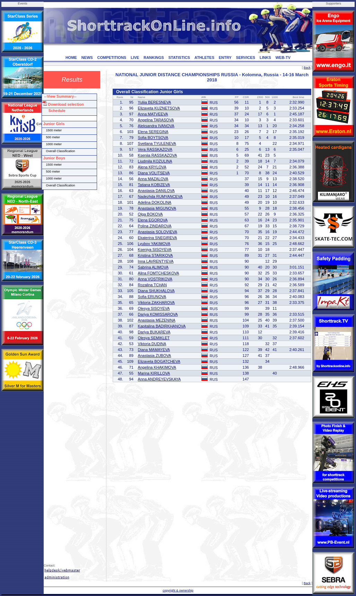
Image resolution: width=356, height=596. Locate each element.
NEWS (87, 57)
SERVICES (245, 57)
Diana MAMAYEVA (154, 350)
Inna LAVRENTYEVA (156, 261)
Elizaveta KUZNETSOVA (159, 108)
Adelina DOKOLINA (155, 202)
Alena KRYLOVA (152, 167)
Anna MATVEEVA (153, 114)
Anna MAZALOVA (153, 179)
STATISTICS (179, 57)
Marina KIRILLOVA (154, 373)
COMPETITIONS (111, 57)
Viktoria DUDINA (152, 344)
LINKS (265, 57)
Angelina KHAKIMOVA (157, 367)
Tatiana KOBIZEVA (154, 185)
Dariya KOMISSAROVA (158, 314)
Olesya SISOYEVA (154, 308)
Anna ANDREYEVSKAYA (159, 379)
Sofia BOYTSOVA (153, 137)
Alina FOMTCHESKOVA (158, 273)
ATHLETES (204, 57)
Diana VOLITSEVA (154, 173)
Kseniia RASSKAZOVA (157, 155)
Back (307, 67)
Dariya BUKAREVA (154, 332)
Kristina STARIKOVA (155, 255)
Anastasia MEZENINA (156, 320)
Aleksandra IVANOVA (156, 126)
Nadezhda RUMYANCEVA (160, 196)
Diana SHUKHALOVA (156, 291)
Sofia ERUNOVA (152, 297)
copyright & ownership (178, 590)
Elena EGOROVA (153, 220)
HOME (71, 57)
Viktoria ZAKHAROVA (156, 302)
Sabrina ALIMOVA (153, 267)
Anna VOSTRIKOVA (155, 279)
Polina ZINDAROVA (155, 226)
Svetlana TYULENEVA (157, 143)
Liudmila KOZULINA (155, 161)
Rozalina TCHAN (152, 285)
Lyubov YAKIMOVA (154, 244)
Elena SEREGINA (153, 132)
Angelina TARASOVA (156, 120)
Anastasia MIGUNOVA (157, 208)
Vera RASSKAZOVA (155, 149)
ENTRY (225, 57)
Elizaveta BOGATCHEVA (159, 361)
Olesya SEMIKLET (154, 338)
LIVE (135, 57)
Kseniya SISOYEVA (155, 249)
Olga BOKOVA (150, 214)
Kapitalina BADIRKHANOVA (162, 326)
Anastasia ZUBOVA (154, 355)
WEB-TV (283, 57)
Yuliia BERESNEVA (154, 102)
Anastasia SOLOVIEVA (157, 232)
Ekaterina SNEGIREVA (157, 238)
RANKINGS (154, 57)
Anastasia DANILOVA (156, 191)
